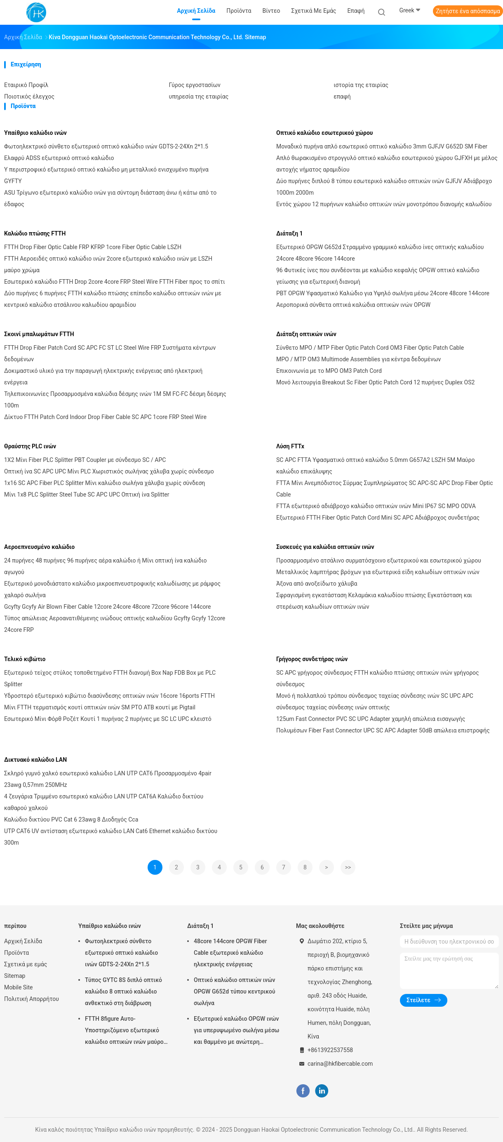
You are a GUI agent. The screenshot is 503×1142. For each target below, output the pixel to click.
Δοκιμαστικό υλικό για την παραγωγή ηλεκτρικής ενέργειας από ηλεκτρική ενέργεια (103, 376)
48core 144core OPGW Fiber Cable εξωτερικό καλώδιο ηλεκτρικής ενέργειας (230, 953)
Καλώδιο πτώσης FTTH (35, 233)
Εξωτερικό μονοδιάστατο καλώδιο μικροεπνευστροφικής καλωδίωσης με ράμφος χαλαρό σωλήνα (112, 589)
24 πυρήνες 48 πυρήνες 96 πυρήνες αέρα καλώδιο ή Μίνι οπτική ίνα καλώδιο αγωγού (105, 566)
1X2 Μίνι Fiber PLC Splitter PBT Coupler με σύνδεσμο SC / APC (85, 460)
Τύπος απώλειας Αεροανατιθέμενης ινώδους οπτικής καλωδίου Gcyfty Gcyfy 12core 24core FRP (114, 624)
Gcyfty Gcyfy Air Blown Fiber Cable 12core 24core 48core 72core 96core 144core (107, 606)
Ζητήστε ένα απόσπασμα (468, 11)
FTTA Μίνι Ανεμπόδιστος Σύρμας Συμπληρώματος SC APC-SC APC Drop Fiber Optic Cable (384, 489)
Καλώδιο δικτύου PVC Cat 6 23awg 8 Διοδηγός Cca (71, 819)
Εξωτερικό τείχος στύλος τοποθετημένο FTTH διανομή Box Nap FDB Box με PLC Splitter (110, 678)
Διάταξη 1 (289, 233)
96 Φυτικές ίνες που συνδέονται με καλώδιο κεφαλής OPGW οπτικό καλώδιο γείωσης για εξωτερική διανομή (377, 276)
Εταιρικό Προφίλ (26, 85)
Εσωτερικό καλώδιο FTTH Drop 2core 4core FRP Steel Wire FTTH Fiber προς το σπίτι (114, 281)
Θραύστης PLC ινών (30, 446)
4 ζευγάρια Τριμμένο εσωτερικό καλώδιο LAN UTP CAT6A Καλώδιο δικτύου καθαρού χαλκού (103, 802)
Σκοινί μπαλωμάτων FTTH (39, 334)
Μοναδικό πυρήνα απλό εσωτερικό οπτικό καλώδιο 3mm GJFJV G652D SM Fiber (381, 146)
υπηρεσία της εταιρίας (199, 96)
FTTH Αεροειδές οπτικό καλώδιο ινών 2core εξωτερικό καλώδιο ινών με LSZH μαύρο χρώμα (108, 264)
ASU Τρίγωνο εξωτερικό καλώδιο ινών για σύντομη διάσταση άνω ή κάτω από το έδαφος (110, 198)
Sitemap (14, 975)
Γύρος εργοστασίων (195, 85)
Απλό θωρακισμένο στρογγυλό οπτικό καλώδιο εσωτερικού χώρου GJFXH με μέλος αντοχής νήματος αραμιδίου (387, 164)
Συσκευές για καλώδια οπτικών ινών (325, 547)
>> (348, 867)
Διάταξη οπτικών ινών (306, 334)
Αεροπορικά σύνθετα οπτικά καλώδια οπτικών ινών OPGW (353, 304)
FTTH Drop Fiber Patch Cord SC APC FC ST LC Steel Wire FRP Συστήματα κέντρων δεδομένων (110, 353)
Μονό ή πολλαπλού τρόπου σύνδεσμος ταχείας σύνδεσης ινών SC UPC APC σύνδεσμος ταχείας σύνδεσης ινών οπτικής (374, 701)
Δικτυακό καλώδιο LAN (35, 759)
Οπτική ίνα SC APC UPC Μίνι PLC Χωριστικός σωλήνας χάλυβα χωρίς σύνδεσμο (109, 471)
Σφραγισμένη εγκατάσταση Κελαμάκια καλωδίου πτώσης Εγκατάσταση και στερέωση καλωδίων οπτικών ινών (374, 601)
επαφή (342, 96)
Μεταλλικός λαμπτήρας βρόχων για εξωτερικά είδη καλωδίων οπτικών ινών (377, 572)
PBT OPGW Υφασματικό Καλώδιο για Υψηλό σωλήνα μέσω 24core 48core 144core (382, 293)
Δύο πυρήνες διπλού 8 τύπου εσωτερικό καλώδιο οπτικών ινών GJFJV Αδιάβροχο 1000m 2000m (384, 187)
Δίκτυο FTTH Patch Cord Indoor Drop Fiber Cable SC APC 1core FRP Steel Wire (105, 417)
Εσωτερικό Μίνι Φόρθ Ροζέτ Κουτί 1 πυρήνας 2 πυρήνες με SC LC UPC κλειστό (108, 719)
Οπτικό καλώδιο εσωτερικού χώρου (324, 133)
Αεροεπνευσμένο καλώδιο (39, 547)
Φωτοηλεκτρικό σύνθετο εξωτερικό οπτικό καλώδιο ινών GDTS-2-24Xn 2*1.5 (106, 146)
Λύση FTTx (290, 446)
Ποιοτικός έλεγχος (29, 96)
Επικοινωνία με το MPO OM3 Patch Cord (329, 370)
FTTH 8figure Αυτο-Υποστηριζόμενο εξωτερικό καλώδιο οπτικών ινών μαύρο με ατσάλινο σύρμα (124, 1031)
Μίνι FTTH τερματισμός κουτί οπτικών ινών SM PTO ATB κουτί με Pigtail (99, 707)
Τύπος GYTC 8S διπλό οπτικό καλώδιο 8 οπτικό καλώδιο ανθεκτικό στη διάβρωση (123, 991)
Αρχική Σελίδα (23, 941)
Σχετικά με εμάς (25, 964)
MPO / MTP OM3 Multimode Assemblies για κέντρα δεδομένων (358, 359)
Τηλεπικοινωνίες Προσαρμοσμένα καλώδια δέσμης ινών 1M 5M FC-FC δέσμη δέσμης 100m (115, 400)
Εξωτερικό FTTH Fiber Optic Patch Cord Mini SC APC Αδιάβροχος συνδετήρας (377, 517)
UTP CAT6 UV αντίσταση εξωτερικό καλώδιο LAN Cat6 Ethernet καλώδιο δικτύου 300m (110, 837)
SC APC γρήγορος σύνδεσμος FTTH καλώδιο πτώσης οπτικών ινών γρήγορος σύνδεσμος (377, 678)
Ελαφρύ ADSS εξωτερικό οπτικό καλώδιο (59, 158)
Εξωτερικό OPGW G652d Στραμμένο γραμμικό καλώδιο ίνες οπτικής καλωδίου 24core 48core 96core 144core (380, 253)
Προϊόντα (16, 952)
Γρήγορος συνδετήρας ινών (312, 659)
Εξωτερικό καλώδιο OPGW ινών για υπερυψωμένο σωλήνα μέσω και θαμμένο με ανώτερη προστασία (236, 1031)
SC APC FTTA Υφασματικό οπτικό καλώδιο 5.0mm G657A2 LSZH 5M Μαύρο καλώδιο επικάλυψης (375, 466)
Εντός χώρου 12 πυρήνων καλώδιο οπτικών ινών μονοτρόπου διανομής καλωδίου (383, 204)
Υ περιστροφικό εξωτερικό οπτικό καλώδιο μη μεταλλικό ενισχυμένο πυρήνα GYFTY (106, 175)
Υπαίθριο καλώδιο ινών (35, 133)
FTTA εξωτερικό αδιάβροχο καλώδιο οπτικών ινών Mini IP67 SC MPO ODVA (376, 506)
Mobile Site (18, 987)
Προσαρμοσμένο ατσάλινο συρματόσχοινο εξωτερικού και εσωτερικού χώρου (378, 560)
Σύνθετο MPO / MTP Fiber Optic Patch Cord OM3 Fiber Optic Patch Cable (370, 347)
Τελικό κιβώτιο (24, 659)
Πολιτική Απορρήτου (31, 999)
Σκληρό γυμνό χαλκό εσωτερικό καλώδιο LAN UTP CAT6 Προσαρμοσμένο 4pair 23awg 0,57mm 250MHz (108, 779)
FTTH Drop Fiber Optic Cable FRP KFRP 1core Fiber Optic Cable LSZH (92, 247)
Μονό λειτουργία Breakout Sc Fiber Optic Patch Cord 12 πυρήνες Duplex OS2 (375, 382)
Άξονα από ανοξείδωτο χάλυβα (316, 583)
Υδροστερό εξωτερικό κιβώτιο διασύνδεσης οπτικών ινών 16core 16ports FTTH (109, 695)
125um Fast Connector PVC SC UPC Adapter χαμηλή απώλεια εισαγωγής (370, 719)
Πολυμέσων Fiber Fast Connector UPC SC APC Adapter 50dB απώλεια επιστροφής (383, 730)
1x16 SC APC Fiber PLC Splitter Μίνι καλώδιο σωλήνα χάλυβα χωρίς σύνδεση (104, 483)
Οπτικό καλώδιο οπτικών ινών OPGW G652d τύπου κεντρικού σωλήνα (234, 991)
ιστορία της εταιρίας (361, 85)
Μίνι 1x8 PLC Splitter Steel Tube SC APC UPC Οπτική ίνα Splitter (86, 494)
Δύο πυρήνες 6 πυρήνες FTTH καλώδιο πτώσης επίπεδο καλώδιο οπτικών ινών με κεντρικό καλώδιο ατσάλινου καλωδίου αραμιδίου (112, 299)
